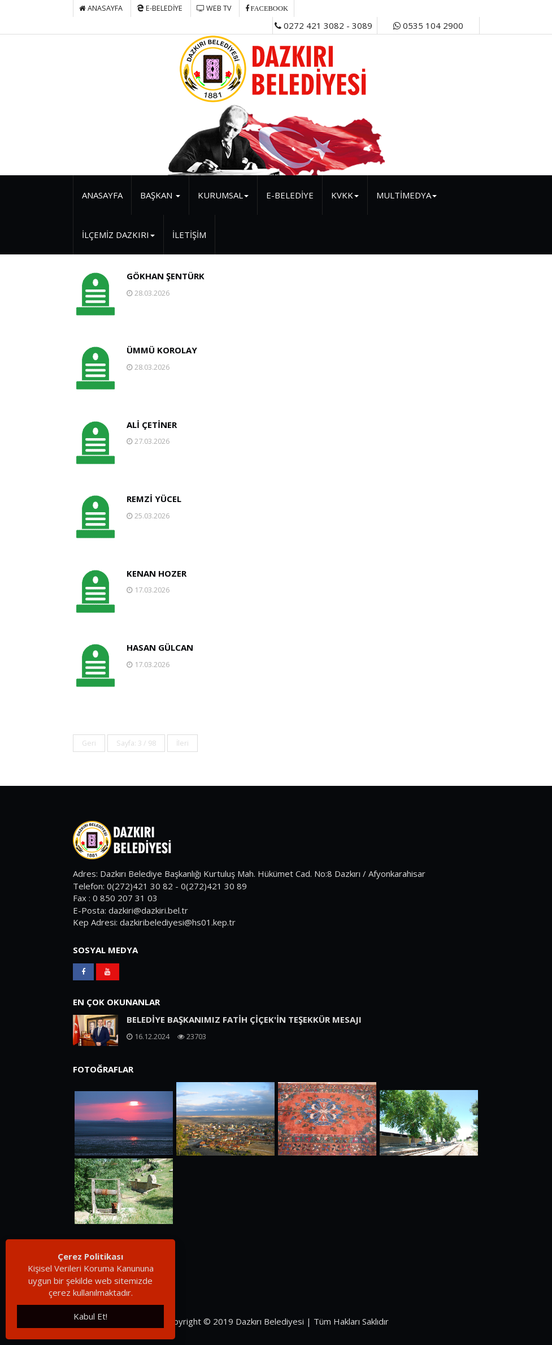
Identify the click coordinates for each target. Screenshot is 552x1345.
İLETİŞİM (189, 234)
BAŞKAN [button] (160, 195)
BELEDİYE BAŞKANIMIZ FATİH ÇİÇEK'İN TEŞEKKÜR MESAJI (244, 1019)
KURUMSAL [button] (223, 195)
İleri (182, 743)
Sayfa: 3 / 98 (136, 743)
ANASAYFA (102, 195)
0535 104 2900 (428, 25)
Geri (89, 743)
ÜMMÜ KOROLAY (162, 350)
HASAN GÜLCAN (160, 647)
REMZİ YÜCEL (154, 498)
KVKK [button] (345, 195)
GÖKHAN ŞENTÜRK (166, 276)
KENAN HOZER (156, 573)
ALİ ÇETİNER (152, 424)
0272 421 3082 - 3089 (323, 25)
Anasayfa (101, 8)
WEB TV (214, 8)
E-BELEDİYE (159, 8)
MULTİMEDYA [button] (406, 195)
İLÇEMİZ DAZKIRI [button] (118, 234)
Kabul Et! (90, 1316)
